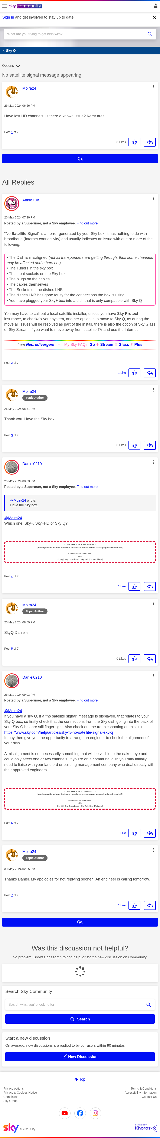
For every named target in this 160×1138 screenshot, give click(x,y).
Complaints (10, 1097)
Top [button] (82, 1079)
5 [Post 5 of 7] (12, 648)
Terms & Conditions (144, 1088)
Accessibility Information (141, 1092)
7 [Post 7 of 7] (12, 895)
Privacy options (13, 1088)
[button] (153, 86)
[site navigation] (4, 6)
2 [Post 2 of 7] (12, 362)
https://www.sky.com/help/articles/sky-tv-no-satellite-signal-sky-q (58, 732)
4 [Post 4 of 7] (12, 576)
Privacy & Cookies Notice (20, 1092)
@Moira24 (18, 500)
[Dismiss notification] (154, 17)
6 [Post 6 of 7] (12, 823)
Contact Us (149, 1097)
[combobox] (72, 34)
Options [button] (8, 65)
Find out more (87, 223)
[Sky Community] (26, 6)
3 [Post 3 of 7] (12, 435)
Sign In (155, 7)
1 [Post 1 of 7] (12, 132)
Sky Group (10, 1101)
